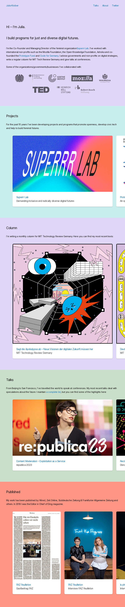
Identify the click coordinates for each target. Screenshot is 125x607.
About (105, 5)
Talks (95, 5)
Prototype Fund (27, 55)
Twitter (115, 5)
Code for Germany (49, 55)
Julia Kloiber (12, 5)
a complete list (53, 392)
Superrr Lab (83, 48)
